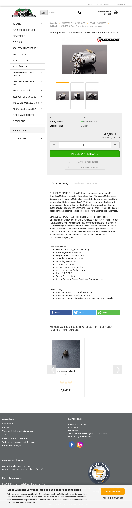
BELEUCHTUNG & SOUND (24, 97)
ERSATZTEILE (19, 36)
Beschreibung (60, 183)
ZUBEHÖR (17, 42)
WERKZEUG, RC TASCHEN (25, 109)
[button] (90, 4)
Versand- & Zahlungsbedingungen (18, 431)
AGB (4, 434)
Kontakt (6, 427)
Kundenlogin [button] (103, 4)
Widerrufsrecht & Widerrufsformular (18, 442)
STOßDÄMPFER (20, 66)
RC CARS (17, 24)
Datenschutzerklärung (28, 502)
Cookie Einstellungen (11, 445)
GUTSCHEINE (19, 121)
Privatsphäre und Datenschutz (16, 438)
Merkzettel (119, 4)
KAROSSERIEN (19, 54)
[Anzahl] (85, 144)
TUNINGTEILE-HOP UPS (24, 30)
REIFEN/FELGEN (20, 60)
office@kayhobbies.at (83, 436)
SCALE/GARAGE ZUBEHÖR (25, 48)
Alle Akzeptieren (113, 491)
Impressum (7, 423)
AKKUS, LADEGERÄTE (23, 90)
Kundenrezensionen (85, 183)
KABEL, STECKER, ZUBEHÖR (26, 103)
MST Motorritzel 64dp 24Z (66, 372)
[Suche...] (44, 12)
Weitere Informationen (112, 498)
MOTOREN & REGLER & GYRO (23, 83)
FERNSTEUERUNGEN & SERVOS (23, 74)
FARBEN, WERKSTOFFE (23, 115)
